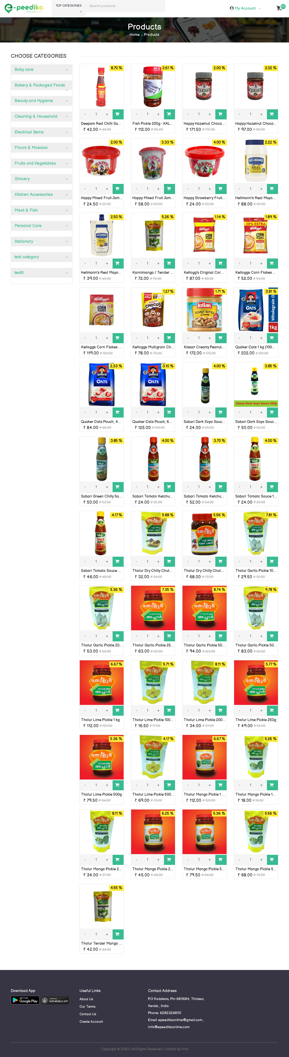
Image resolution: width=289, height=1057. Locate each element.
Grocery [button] (22, 178)
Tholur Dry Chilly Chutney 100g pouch (163, 571)
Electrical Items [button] (29, 132)
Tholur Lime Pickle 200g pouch (210, 720)
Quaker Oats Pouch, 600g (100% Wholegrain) (170, 422)
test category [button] (27, 257)
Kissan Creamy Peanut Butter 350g (213, 347)
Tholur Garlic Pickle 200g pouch (108, 645)
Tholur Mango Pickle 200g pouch (109, 869)
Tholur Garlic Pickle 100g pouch (262, 571)
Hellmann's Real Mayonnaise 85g (109, 272)
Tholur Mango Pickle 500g (206, 869)
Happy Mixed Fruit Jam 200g (156, 198)
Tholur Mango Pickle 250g (154, 869)
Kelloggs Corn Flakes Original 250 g (111, 347)
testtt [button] (19, 272)
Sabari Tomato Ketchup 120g (156, 496)
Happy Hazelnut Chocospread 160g (213, 124)
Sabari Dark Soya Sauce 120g (208, 422)
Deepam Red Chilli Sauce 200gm (109, 124)
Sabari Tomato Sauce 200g (103, 571)
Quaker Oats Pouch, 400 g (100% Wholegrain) (119, 422)
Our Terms (87, 1007)
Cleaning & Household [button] (36, 116)
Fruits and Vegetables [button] (35, 163)
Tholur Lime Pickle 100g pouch (158, 720)
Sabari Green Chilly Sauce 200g (107, 496)
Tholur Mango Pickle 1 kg (205, 794)
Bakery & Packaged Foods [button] (40, 85)
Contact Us (88, 1014)
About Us (86, 999)
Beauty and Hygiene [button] (34, 100)
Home (135, 35)
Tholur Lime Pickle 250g (255, 720)
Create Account (91, 1022)
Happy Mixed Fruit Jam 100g (104, 198)
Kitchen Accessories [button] (34, 194)
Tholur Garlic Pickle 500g (205, 645)
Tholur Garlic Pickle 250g (153, 645)
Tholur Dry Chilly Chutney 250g (210, 571)
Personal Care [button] (28, 225)
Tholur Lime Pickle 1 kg (100, 720)
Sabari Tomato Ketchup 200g (208, 496)
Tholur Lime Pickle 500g (101, 794)
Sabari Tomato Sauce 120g (257, 496)
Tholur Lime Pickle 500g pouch (158, 794)
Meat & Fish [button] (26, 210)
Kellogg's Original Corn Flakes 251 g (214, 272)
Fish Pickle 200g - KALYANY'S (157, 124)
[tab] (41, 70)
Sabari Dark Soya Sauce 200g (260, 422)
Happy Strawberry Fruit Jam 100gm (213, 198)
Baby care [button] (24, 69)
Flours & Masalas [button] (31, 147)
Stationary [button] (24, 241)
